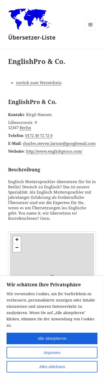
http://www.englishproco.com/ (54, 151)
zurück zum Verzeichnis (39, 82)
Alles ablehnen (52, 366)
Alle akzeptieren (52, 338)
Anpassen (52, 352)
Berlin (25, 127)
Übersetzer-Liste (32, 37)
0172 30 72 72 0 (38, 135)
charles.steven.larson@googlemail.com (59, 143)
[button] (17, 240)
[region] (52, 327)
